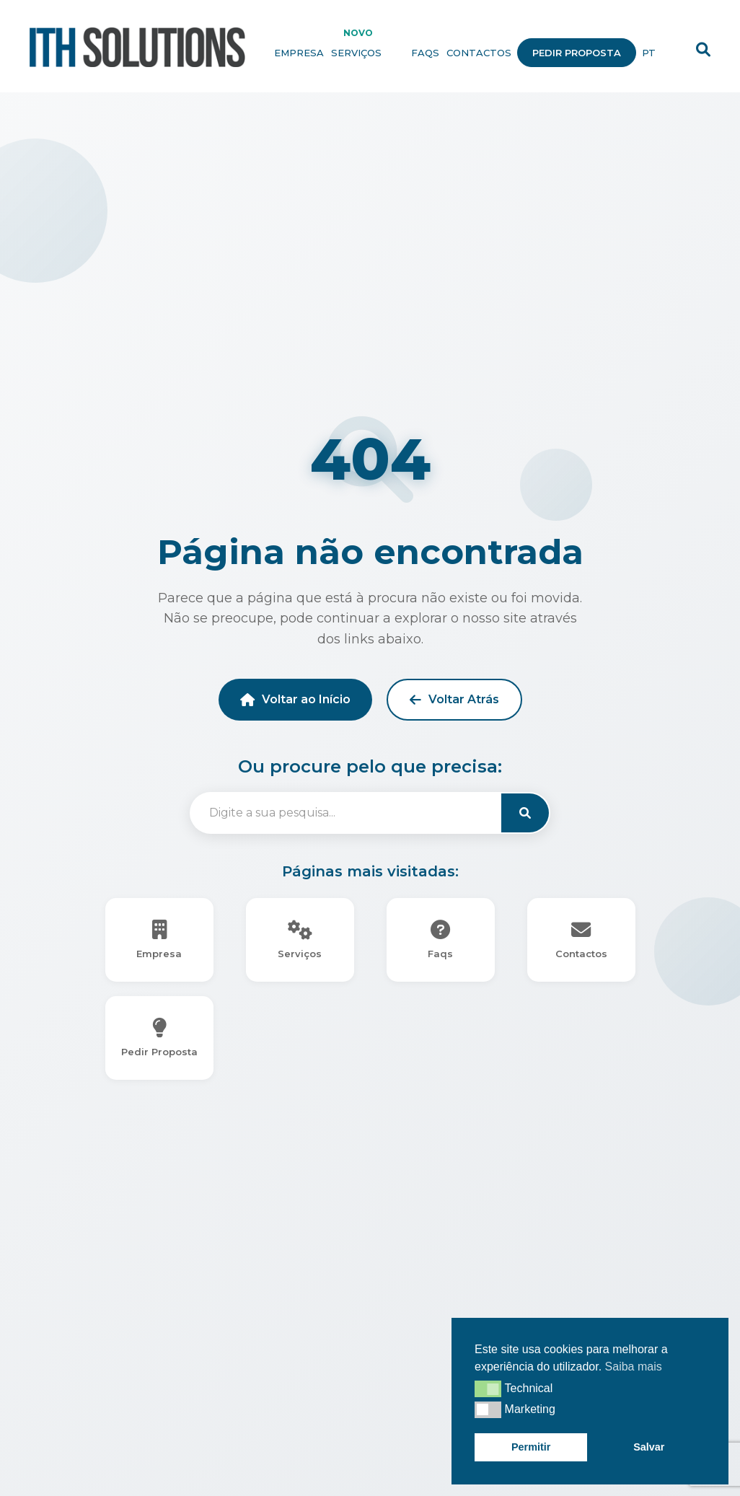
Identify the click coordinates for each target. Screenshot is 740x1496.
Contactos (478, 52)
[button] (488, 1388)
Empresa (299, 52)
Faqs (425, 52)
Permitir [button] (530, 1447)
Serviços (367, 52)
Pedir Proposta (576, 52)
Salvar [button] (648, 1447)
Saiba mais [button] (633, 1366)
